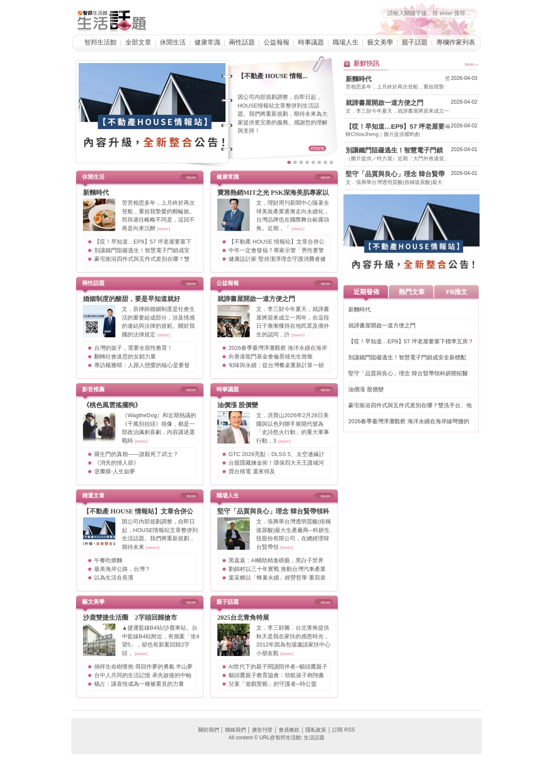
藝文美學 (380, 42)
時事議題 (311, 42)
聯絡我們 (235, 730)
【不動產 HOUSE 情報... (272, 76)
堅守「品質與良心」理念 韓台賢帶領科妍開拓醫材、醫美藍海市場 (395, 174)
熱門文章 (412, 291)
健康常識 (207, 42)
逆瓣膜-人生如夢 (114, 471)
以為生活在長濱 (113, 577)
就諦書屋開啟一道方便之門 (256, 298)
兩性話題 (242, 42)
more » (471, 64)
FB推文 (457, 291)
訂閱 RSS (343, 730)
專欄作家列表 (455, 42)
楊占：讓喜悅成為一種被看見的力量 (139, 684)
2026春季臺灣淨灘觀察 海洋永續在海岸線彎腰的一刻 (408, 421)
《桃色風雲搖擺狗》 (112, 405)
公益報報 (276, 42)
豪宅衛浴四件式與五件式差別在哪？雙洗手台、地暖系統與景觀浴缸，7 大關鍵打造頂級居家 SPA (410, 405)
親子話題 (415, 42)
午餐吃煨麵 (108, 560)
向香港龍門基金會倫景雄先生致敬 (271, 356)
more (191, 177)
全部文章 (138, 42)
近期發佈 (366, 291)
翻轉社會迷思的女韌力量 (125, 356)
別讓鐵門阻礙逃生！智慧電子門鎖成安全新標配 (394, 150)
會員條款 (289, 730)
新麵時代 (96, 192)
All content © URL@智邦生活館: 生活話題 (276, 738)
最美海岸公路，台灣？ (122, 569)
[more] (163, 228)
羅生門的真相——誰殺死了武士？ (136, 454)
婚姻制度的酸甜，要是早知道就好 (131, 298)
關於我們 (208, 730)
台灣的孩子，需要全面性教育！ (133, 348)
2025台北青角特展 (243, 617)
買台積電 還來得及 (252, 471)
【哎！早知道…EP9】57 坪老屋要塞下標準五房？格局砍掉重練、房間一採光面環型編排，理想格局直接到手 (395, 126)
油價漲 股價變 (237, 405)
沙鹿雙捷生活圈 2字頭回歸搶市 (130, 617)
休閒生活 (173, 42)
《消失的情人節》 (116, 462)
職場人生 (346, 42)
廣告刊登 (262, 730)
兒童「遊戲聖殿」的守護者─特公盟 (273, 684)
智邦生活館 (100, 42)
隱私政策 (315, 730)
